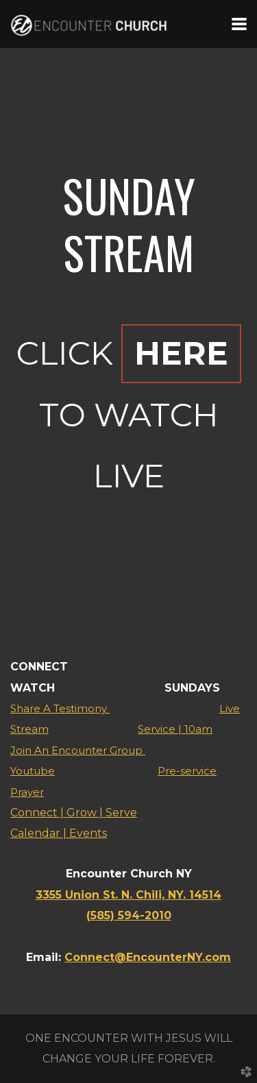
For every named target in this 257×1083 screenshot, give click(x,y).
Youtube (32, 770)
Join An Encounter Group (77, 750)
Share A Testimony (60, 708)
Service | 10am (175, 728)
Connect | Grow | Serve (73, 812)
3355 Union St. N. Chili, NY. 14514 (128, 894)
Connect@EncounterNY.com (147, 957)
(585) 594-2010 (128, 915)
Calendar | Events (58, 833)
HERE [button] (181, 353)
